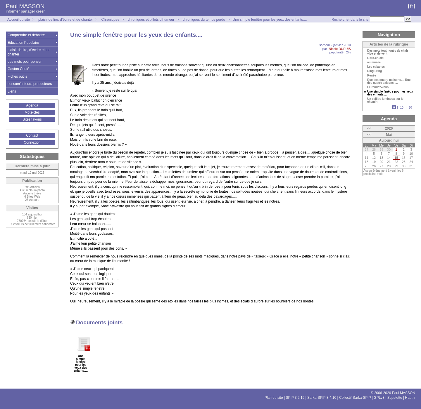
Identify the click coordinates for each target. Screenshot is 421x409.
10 (401, 107)
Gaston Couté (18, 69)
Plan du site (274, 398)
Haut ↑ (410, 398)
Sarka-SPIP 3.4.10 (321, 398)
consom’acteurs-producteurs (30, 84)
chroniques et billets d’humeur (151, 20)
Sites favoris (32, 119)
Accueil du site (18, 20)
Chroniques (110, 20)
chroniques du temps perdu (204, 20)
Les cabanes (376, 66)
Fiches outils (17, 76)
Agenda (32, 105)
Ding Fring (374, 71)
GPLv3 (379, 398)
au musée (374, 62)
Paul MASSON (25, 6)
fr (411, 6)
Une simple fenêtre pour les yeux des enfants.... (269, 20)
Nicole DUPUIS (340, 49)
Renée (371, 75)
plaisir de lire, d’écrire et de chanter (65, 20)
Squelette (394, 398)
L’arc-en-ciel (375, 58)
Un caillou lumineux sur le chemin (385, 100)
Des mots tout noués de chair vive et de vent (387, 52)
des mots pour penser (25, 62)
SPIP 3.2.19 (295, 398)
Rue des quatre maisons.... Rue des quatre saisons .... (388, 81)
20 (410, 107)
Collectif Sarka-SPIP (355, 398)
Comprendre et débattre (26, 35)
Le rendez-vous (378, 87)
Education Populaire (23, 43)
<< (369, 128)
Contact (32, 135)
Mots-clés (32, 112)
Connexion (32, 142)
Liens (12, 91)
